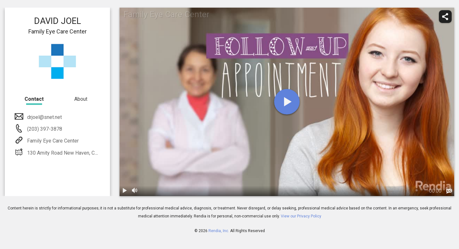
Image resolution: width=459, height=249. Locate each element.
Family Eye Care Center (52, 141)
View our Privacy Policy (301, 216)
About (80, 99)
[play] (287, 101)
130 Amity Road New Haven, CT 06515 (69, 153)
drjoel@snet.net (44, 117)
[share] (445, 16)
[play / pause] (125, 191)
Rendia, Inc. (218, 231)
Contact (34, 99)
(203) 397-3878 (44, 129)
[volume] (135, 191)
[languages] (449, 191)
